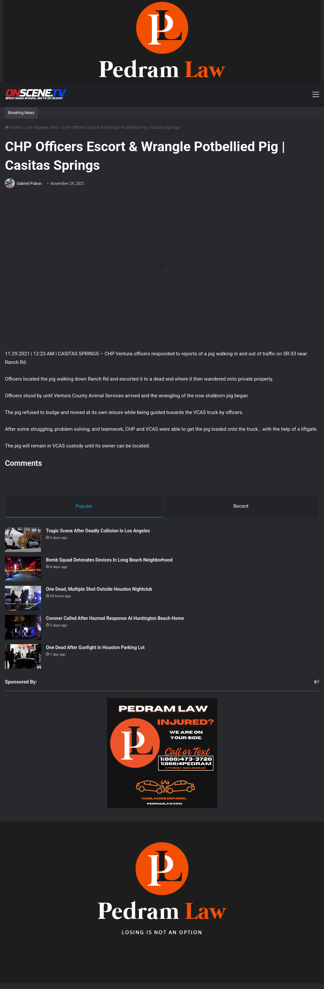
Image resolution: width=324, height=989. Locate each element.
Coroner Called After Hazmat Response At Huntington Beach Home (115, 618)
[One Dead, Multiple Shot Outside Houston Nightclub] (23, 598)
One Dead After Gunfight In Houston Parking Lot (95, 647)
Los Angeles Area (41, 127)
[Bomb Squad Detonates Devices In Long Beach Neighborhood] (23, 569)
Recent (240, 506)
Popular (84, 506)
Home (13, 127)
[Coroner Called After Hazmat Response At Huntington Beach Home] (23, 627)
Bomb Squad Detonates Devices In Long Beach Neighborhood (109, 560)
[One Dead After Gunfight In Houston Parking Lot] (23, 656)
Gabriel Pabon (29, 183)
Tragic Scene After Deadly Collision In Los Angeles (98, 530)
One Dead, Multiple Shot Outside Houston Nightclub (99, 589)
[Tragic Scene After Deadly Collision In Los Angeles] (23, 539)
